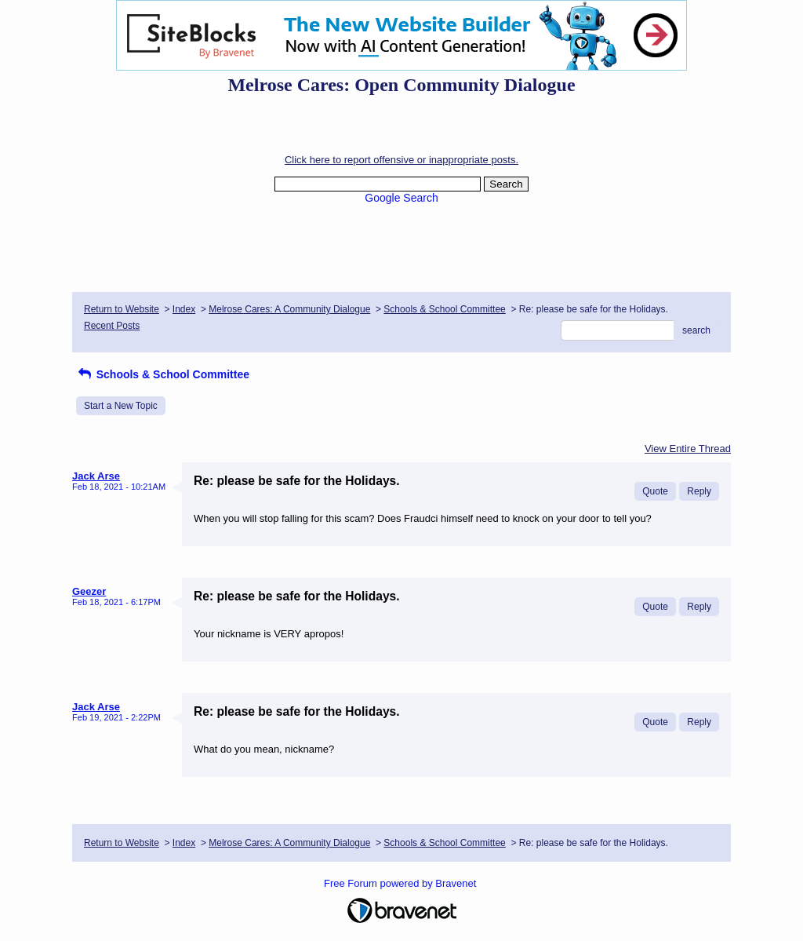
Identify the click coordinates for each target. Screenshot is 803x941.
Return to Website (121, 309)
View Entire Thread (688, 448)
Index (184, 309)
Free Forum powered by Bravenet (401, 883)
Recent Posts (112, 325)
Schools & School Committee (444, 309)
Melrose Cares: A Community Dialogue (289, 309)
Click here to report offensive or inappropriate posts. (401, 160)
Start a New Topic (121, 405)
